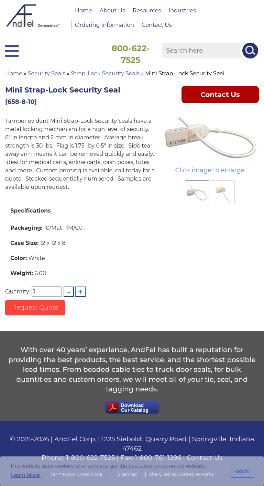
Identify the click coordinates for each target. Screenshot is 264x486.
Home (83, 10)
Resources (147, 10)
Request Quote (35, 307)
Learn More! (26, 475)
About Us (112, 10)
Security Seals (46, 73)
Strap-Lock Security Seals (105, 73)
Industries (182, 10)
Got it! (242, 471)
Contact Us (157, 25)
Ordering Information (104, 25)
